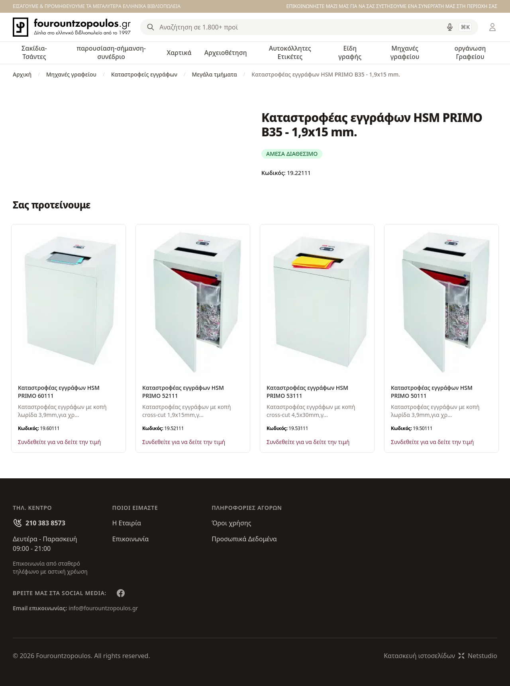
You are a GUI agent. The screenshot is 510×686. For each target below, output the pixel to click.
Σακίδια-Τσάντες (34, 52)
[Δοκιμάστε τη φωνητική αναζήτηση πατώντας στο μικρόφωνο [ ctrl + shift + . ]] (450, 27)
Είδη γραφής (349, 52)
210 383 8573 (45, 523)
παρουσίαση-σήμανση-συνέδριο (111, 52)
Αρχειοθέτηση (225, 52)
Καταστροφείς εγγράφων (144, 74)
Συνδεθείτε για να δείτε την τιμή (59, 442)
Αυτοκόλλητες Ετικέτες (290, 52)
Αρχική (22, 74)
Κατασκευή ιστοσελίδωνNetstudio (440, 655)
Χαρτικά (179, 52)
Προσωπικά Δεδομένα (244, 539)
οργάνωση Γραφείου (470, 52)
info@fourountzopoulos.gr (103, 608)
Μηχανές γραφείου (405, 52)
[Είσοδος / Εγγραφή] (492, 27)
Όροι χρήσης (231, 523)
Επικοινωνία (130, 539)
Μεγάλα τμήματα (214, 74)
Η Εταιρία (126, 523)
